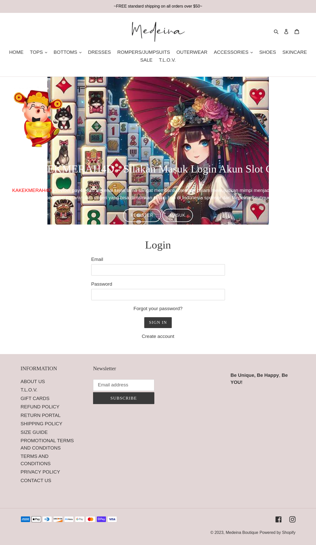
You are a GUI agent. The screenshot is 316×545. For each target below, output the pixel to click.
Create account (158, 336)
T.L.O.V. (29, 389)
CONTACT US (36, 480)
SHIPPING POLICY (42, 423)
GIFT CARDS (35, 398)
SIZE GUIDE (34, 432)
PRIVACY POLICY (40, 472)
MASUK (177, 215)
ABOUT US (33, 381)
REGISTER (142, 215)
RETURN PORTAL (41, 415)
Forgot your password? (157, 308)
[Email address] (123, 385)
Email (97, 259)
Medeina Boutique (242, 532)
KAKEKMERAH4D (31, 190)
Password (101, 284)
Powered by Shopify (277, 532)
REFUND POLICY (40, 406)
